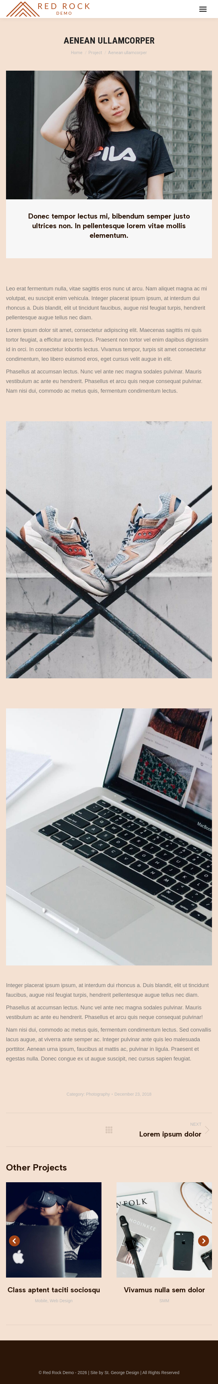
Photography (98, 1094)
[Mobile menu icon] (203, 9)
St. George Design (121, 1372)
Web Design (61, 1300)
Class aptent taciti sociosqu (54, 1289)
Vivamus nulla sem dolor (164, 1289)
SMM (164, 1300)
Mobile (41, 1300)
